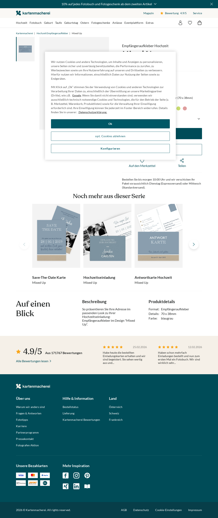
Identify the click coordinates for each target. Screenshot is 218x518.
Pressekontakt (25, 439)
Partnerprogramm (27, 432)
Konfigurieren (110, 148)
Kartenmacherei (24, 33)
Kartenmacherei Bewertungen (81, 419)
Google (76, 95)
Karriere (21, 426)
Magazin (148, 13)
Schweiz (114, 413)
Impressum (195, 510)
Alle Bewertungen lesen (32, 361)
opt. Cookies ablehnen (110, 136)
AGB (124, 510)
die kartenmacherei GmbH (33, 13)
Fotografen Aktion (27, 445)
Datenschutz (141, 510)
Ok (110, 123)
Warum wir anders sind (30, 407)
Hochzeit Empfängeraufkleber (52, 33)
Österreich (115, 407)
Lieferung (68, 413)
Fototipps (22, 419)
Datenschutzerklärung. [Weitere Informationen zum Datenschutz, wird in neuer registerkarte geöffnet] (92, 112)
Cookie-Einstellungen (168, 510)
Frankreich (116, 419)
